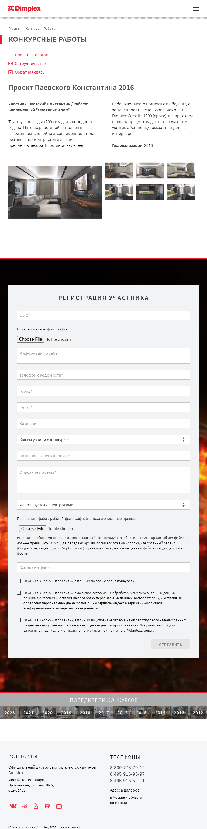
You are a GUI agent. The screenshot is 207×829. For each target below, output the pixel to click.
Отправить (170, 644)
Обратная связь (29, 72)
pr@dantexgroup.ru (138, 630)
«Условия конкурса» (118, 581)
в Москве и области (126, 797)
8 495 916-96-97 (127, 774)
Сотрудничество (30, 63)
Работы (50, 28)
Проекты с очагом (32, 54)
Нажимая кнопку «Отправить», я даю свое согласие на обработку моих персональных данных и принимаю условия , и (102, 600)
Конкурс (32, 28)
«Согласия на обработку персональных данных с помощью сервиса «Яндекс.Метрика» (102, 600)
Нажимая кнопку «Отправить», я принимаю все (78, 581)
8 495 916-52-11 (127, 781)
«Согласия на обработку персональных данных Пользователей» (107, 597)
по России (118, 802)
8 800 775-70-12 (127, 768)
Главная (14, 28)
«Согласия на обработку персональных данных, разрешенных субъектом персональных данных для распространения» (104, 623)
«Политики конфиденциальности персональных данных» (92, 606)
